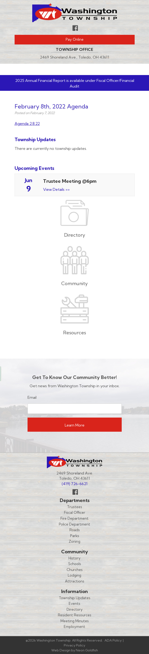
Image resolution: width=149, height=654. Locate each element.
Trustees (74, 507)
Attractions (74, 581)
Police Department (74, 524)
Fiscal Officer (74, 512)
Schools (74, 564)
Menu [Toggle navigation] (121, 69)
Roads (74, 530)
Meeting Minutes (74, 621)
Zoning (74, 541)
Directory (75, 609)
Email (32, 397)
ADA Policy (113, 640)
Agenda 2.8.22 (27, 123)
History (74, 558)
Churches (75, 569)
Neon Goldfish (87, 650)
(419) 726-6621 (75, 483)
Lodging (74, 575)
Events (74, 603)
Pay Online (75, 39)
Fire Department (74, 518)
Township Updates (74, 598)
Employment (74, 626)
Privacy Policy (74, 645)
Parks (74, 536)
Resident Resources (74, 615)
